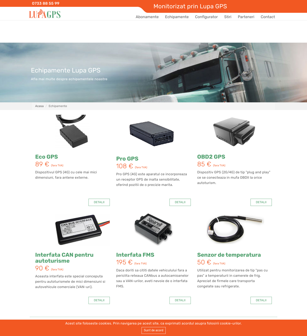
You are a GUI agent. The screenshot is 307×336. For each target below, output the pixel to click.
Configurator (206, 16)
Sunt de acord (153, 330)
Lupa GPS (45, 14)
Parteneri (246, 16)
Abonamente (147, 16)
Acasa (39, 106)
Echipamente (177, 16)
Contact (268, 16)
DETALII (99, 202)
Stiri (228, 16)
